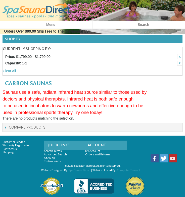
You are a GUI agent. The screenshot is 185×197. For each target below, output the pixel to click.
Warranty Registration (16, 145)
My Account (92, 151)
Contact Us (10, 149)
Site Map (49, 158)
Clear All (9, 71)
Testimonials (52, 161)
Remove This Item (179, 56)
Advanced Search (55, 154)
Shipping (8, 152)
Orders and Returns (97, 154)
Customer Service (14, 142)
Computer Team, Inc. (130, 170)
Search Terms (53, 151)
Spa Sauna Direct (80, 170)
